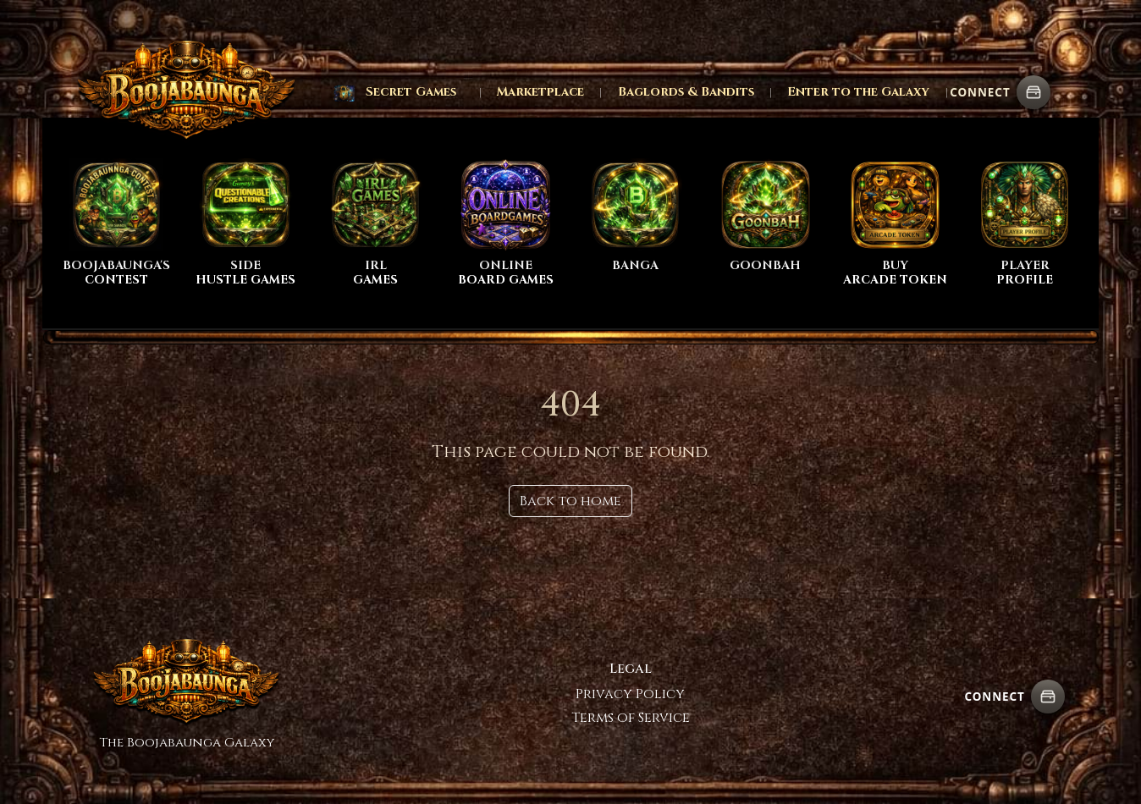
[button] (395, 92)
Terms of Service (630, 717)
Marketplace (540, 92)
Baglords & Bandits (686, 92)
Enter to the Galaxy (858, 92)
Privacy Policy (630, 694)
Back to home (570, 501)
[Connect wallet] (1033, 92)
